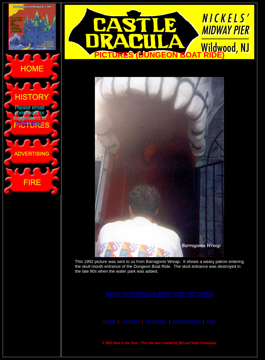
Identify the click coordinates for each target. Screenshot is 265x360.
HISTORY (130, 321)
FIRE (211, 321)
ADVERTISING (186, 321)
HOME (109, 321)
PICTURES (156, 321)
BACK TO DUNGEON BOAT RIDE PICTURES (159, 294)
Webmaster (29, 123)
